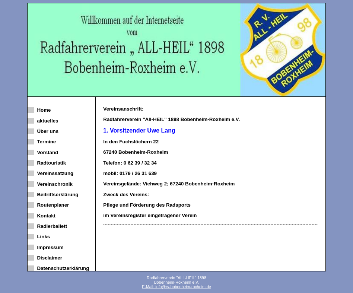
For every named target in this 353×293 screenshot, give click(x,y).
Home (42, 110)
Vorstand (46, 152)
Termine (45, 141)
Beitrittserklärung (56, 194)
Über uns (46, 131)
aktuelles (46, 121)
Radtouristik (50, 163)
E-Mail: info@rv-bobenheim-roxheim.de (176, 286)
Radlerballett (50, 226)
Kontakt (44, 216)
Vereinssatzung (53, 173)
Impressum (49, 247)
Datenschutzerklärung (61, 268)
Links (42, 236)
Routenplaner (51, 205)
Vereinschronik (53, 184)
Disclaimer (48, 258)
